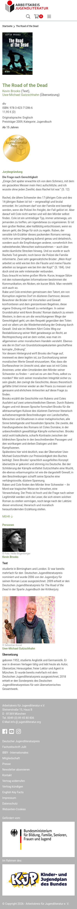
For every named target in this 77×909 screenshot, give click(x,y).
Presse (6, 763)
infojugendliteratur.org (26, 721)
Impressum (9, 797)
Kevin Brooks (11, 91)
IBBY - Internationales (15, 752)
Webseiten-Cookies (14, 809)
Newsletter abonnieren (16, 769)
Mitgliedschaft (11, 758)
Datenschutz (10, 803)
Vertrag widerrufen (13, 780)
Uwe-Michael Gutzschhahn (20, 95)
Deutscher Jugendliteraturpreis (21, 741)
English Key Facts (13, 792)
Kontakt (7, 775)
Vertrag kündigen (12, 786)
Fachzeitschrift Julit (14, 746)
